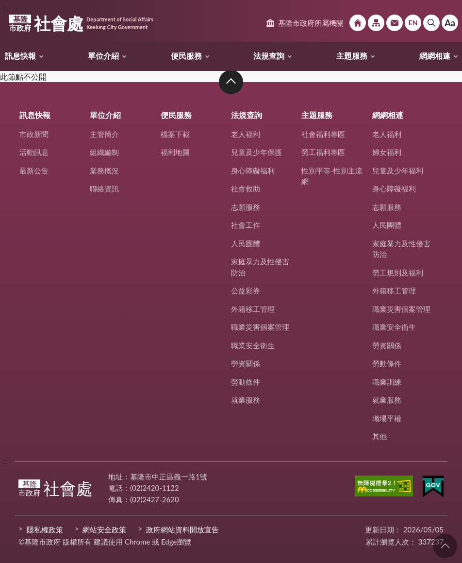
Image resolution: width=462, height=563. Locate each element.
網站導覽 (376, 23)
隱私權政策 (45, 529)
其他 (379, 436)
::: (5, 8)
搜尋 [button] (431, 23)
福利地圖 (175, 152)
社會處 (81, 23)
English (413, 23)
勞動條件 (245, 381)
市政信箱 (394, 23)
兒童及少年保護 (256, 152)
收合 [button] (231, 82)
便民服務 (186, 55)
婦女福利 (386, 152)
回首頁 (357, 23)
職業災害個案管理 (260, 327)
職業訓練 (386, 381)
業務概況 (104, 170)
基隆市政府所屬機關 (311, 22)
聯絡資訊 (104, 188)
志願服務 (245, 207)
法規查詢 (268, 55)
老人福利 (245, 134)
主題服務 (351, 55)
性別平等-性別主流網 (332, 176)
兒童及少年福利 (397, 170)
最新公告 (34, 170)
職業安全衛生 (253, 345)
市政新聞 (34, 134)
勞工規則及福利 (397, 272)
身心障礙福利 (253, 170)
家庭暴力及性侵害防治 (260, 267)
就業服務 (245, 399)
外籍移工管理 (253, 309)
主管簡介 (104, 134)
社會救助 (245, 188)
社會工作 (245, 225)
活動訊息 (34, 152)
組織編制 (104, 152)
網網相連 (434, 55)
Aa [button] (450, 23)
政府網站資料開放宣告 (182, 529)
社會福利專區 (323, 134)
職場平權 (386, 418)
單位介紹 (103, 55)
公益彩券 (245, 290)
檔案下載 (175, 134)
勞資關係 (245, 363)
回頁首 (445, 546)
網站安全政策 (104, 529)
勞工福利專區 (323, 152)
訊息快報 (20, 55)
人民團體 (245, 243)
